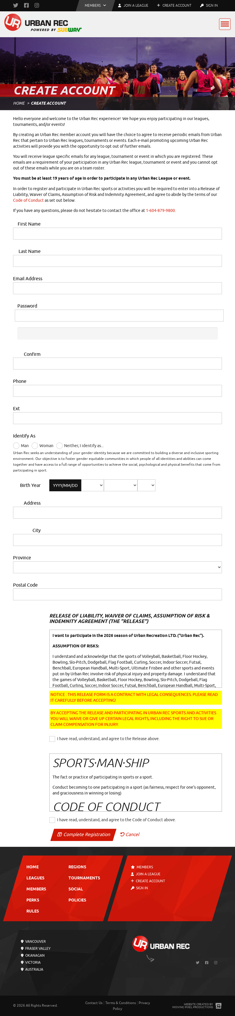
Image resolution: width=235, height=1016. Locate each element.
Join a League (145, 874)
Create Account (174, 5)
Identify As (24, 436)
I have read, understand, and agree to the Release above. (108, 738)
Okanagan (33, 955)
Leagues (35, 878)
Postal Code (25, 585)
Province (22, 558)
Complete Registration (83, 835)
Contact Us (93, 1003)
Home (19, 103)
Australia (32, 969)
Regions (77, 867)
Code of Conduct (28, 200)
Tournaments (84, 878)
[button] (95, 5)
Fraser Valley (35, 948)
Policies (77, 900)
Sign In (209, 5)
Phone (19, 381)
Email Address (27, 279)
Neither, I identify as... (84, 445)
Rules (32, 911)
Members (36, 889)
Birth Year (30, 485)
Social (75, 889)
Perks (32, 900)
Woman (46, 445)
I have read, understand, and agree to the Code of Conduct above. (116, 819)
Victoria (31, 962)
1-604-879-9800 (160, 210)
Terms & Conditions (120, 1003)
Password (27, 306)
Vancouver (33, 941)
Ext (16, 409)
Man (25, 445)
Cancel (129, 835)
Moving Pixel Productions (192, 1007)
